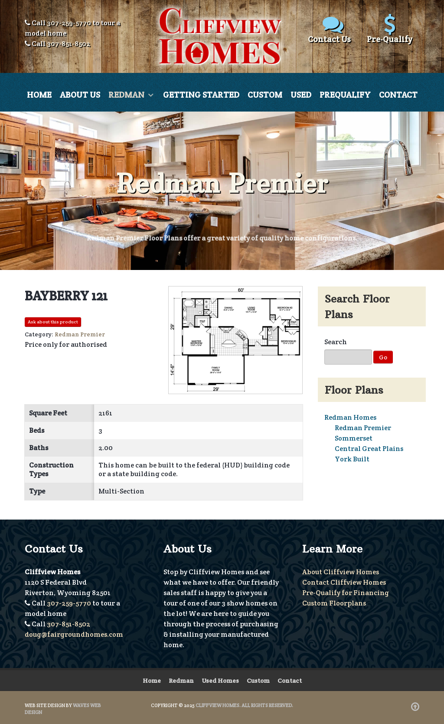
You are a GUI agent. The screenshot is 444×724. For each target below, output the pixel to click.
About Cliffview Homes (340, 571)
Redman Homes (350, 417)
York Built (352, 459)
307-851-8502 (68, 43)
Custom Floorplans (334, 603)
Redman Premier (363, 427)
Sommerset (353, 438)
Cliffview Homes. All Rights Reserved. (244, 705)
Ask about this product (53, 322)
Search (335, 341)
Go (383, 357)
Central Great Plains (369, 448)
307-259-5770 (69, 22)
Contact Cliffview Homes (344, 582)
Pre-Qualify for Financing (345, 592)
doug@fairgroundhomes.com (74, 634)
